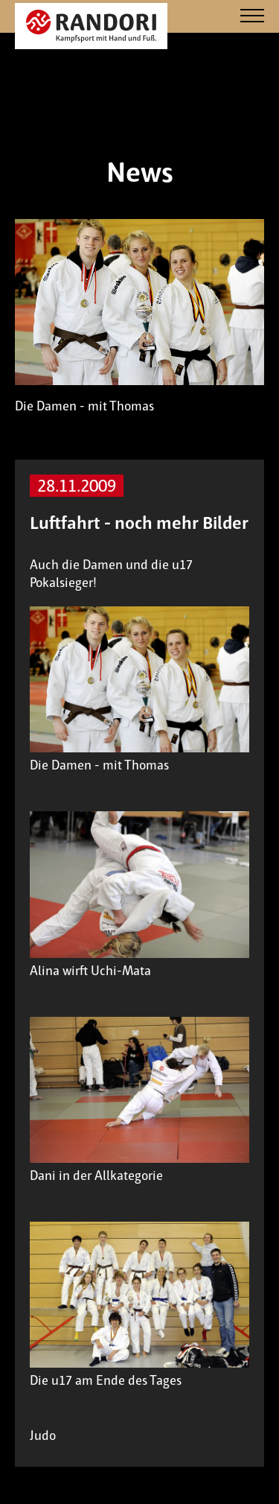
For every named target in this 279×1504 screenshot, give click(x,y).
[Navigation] (252, 17)
